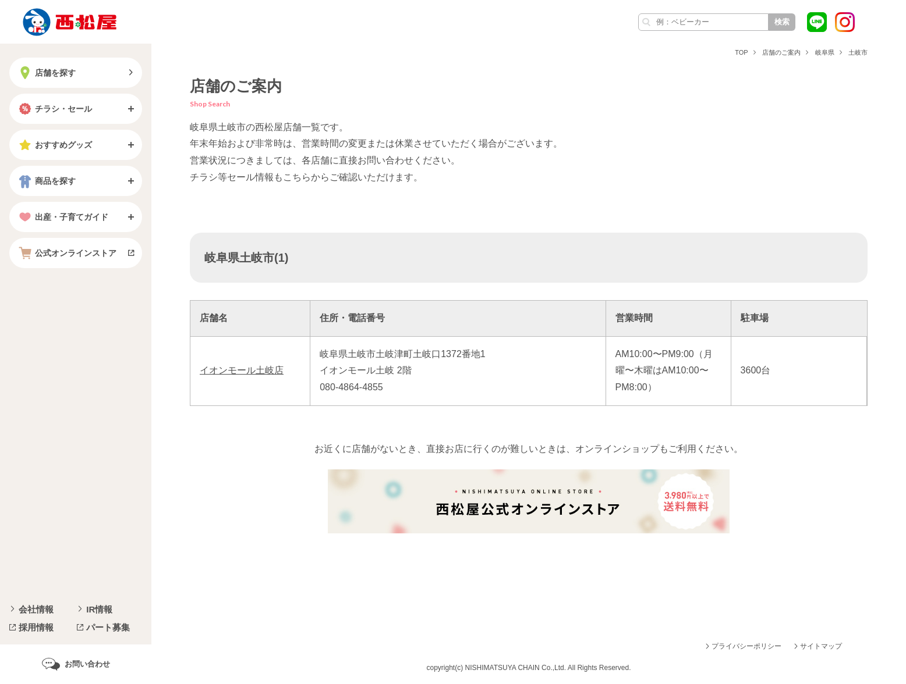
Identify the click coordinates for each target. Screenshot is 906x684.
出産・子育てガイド (62, 217)
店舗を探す (46, 72)
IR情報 (99, 609)
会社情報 (36, 609)
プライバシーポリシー (746, 646)
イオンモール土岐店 (242, 370)
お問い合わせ (87, 664)
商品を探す (46, 181)
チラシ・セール (54, 108)
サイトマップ (821, 646)
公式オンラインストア (66, 253)
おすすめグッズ (54, 145)
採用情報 (36, 627)
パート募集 (108, 627)
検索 (782, 21)
